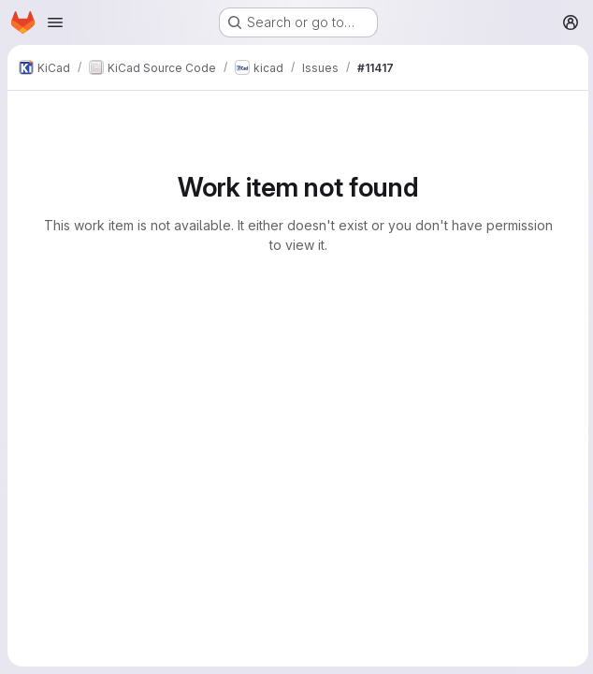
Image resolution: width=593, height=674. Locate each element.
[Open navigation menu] (55, 22)
